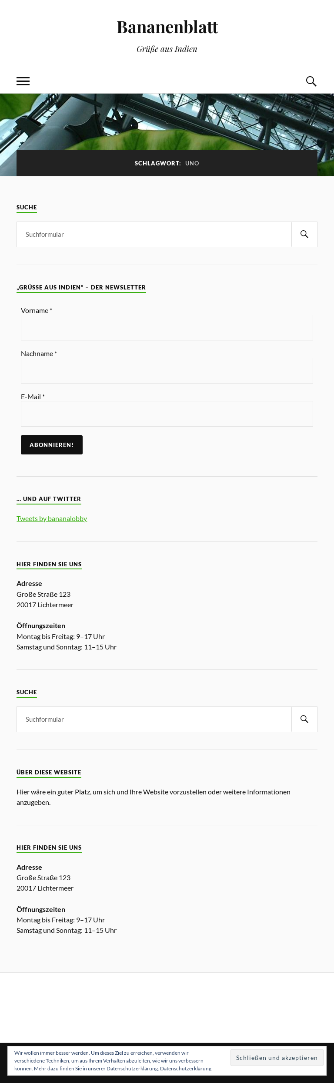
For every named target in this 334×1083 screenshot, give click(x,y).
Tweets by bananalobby (52, 518)
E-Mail (33, 396)
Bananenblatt (167, 26)
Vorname (36, 310)
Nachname (39, 353)
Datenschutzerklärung (185, 1068)
